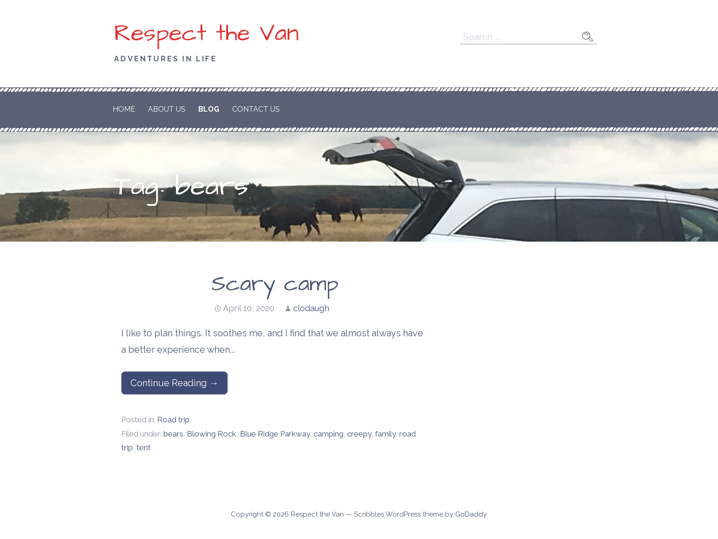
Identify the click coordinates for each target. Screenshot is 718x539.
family (385, 433)
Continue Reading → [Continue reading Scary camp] (174, 382)
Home (124, 109)
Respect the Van (206, 33)
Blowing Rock (211, 433)
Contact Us (256, 109)
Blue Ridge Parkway (275, 433)
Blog (208, 109)
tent (143, 447)
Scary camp (275, 284)
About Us (166, 109)
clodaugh (311, 308)
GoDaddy (471, 514)
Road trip (173, 419)
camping (328, 433)
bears (173, 433)
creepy (359, 433)
